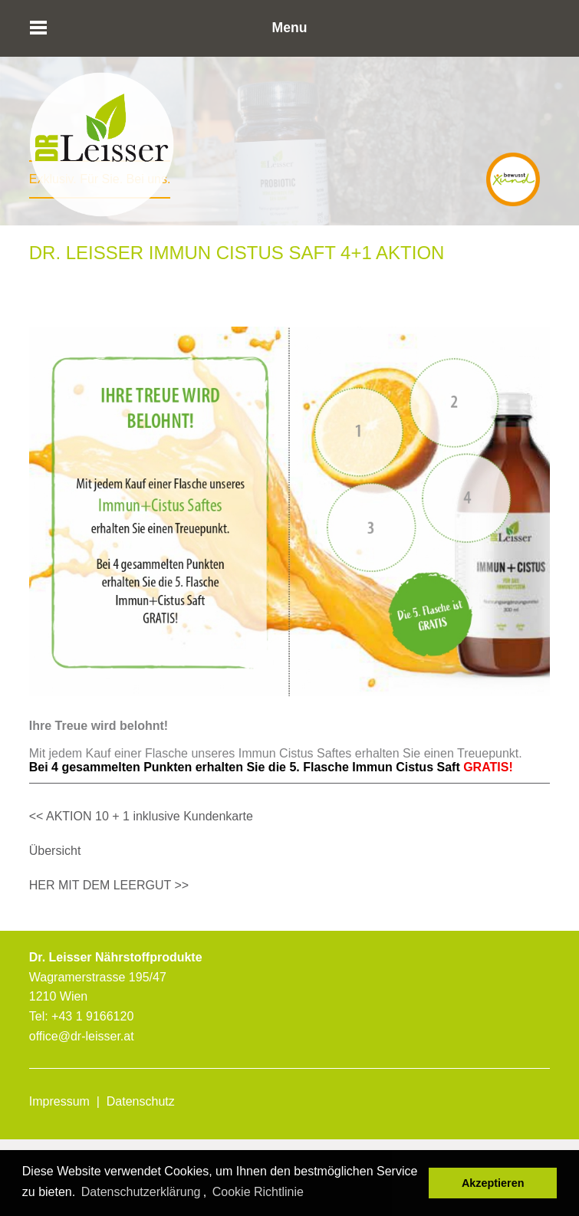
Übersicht (55, 850)
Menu (290, 27)
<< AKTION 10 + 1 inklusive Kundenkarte (141, 816)
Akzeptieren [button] (493, 1183)
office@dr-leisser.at (81, 1036)
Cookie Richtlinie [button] (258, 1191)
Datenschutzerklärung (141, 1191)
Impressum (59, 1101)
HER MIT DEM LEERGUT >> (109, 885)
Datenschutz (141, 1101)
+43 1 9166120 (92, 1016)
